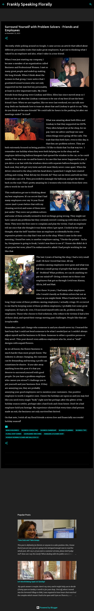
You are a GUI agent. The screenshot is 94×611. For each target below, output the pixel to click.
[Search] (55, 4)
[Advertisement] (47, 489)
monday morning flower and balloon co (22, 437)
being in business (12, 430)
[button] (6, 38)
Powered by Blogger (47, 607)
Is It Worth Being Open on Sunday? (31, 582)
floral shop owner (13, 434)
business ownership (48, 430)
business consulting (30, 430)
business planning (66, 430)
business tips (81, 430)
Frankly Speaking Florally (29, 4)
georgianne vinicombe (32, 434)
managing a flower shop (54, 434)
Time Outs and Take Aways (28, 540)
